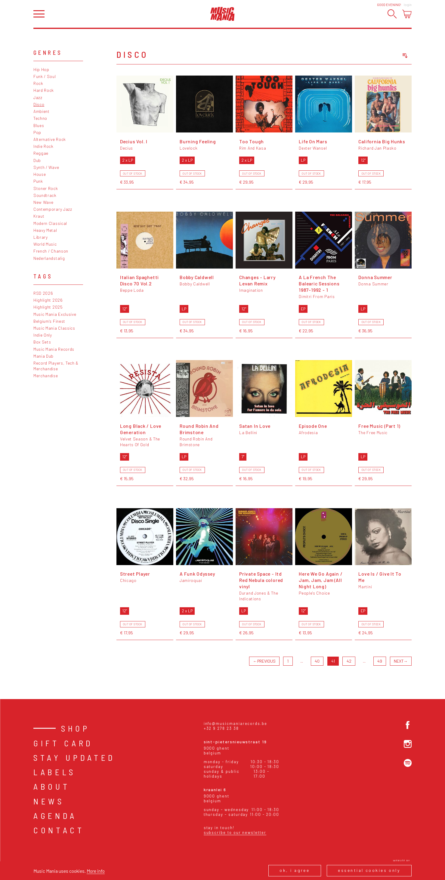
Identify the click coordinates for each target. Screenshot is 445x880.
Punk (38, 181)
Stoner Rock (45, 188)
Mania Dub (43, 356)
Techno (40, 118)
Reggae (40, 153)
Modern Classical (50, 223)
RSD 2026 (43, 293)
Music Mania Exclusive (54, 314)
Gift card (63, 743)
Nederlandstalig (49, 258)
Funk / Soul (44, 76)
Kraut (38, 216)
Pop (37, 132)
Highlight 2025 (48, 306)
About (51, 786)
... (301, 661)
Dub (37, 160)
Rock (38, 83)
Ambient (41, 111)
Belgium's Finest (49, 321)
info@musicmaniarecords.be (235, 723)
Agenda (55, 815)
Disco (38, 104)
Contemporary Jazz (52, 209)
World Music (45, 244)
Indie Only (42, 334)
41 (333, 661)
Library (40, 237)
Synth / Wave (46, 167)
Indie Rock (43, 146)
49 (379, 661)
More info (96, 871)
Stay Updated (74, 757)
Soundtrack (45, 195)
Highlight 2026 (48, 300)
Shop (75, 728)
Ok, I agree (295, 870)
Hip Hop (41, 69)
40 (317, 661)
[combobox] (378, 55)
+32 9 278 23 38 (221, 728)
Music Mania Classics (54, 328)
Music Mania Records (53, 349)
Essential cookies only (369, 870)
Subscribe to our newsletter (235, 832)
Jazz (37, 97)
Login (408, 5)
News (48, 801)
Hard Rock (43, 90)
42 (349, 661)
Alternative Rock (49, 139)
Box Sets (42, 341)
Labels (54, 772)
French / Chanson (50, 250)
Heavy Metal (45, 230)
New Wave (43, 202)
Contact (59, 830)
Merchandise (45, 375)
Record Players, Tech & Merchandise (56, 365)
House (39, 174)
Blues (38, 125)
